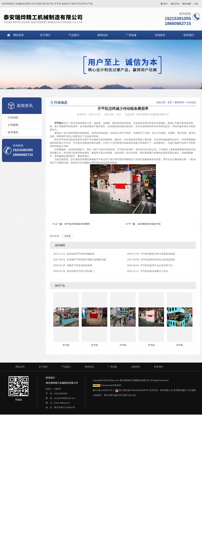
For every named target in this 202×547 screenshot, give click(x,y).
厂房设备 (131, 35)
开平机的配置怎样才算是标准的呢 (151, 253)
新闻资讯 (179, 102)
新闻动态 (102, 35)
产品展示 (74, 35)
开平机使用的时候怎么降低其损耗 (151, 259)
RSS (165, 3)
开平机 (57, 123)
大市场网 (191, 390)
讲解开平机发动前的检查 (72, 265)
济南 (124, 395)
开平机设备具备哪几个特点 (147, 271)
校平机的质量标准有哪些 (71, 224)
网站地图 (186, 3)
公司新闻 (13, 125)
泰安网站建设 (179, 390)
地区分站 (175, 3)
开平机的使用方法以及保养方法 (150, 265)
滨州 (120, 395)
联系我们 (158, 366)
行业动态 (13, 117)
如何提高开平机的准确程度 (74, 253)
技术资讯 (13, 132)
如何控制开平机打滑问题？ (74, 271)
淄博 (110, 395)
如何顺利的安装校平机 (143, 224)
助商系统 (117, 385)
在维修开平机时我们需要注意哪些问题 (79, 259)
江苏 (129, 395)
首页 (170, 102)
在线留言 (160, 35)
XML (196, 3)
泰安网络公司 (166, 390)
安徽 (115, 395)
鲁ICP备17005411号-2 (103, 390)
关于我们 (45, 35)
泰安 (106, 395)
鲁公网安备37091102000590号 (131, 390)
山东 (134, 395)
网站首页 (18, 35)
